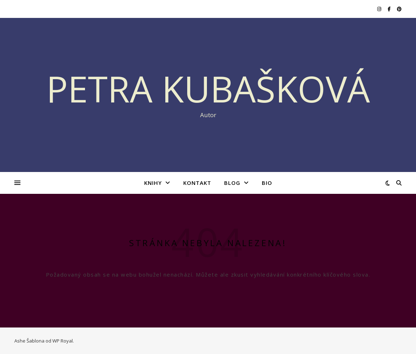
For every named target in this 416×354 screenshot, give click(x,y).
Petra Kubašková (208, 88)
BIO (267, 182)
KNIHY (153, 182)
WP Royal (62, 341)
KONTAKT (197, 182)
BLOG (232, 182)
